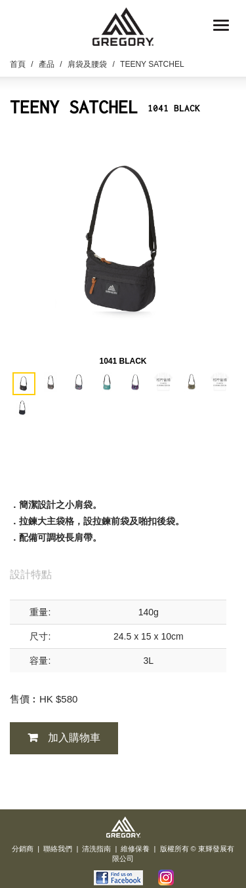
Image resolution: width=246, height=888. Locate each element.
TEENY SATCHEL (152, 64)
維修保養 (135, 849)
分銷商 (22, 849)
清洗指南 (96, 849)
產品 (46, 64)
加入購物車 (74, 737)
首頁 (18, 64)
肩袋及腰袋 (87, 64)
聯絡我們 (57, 849)
